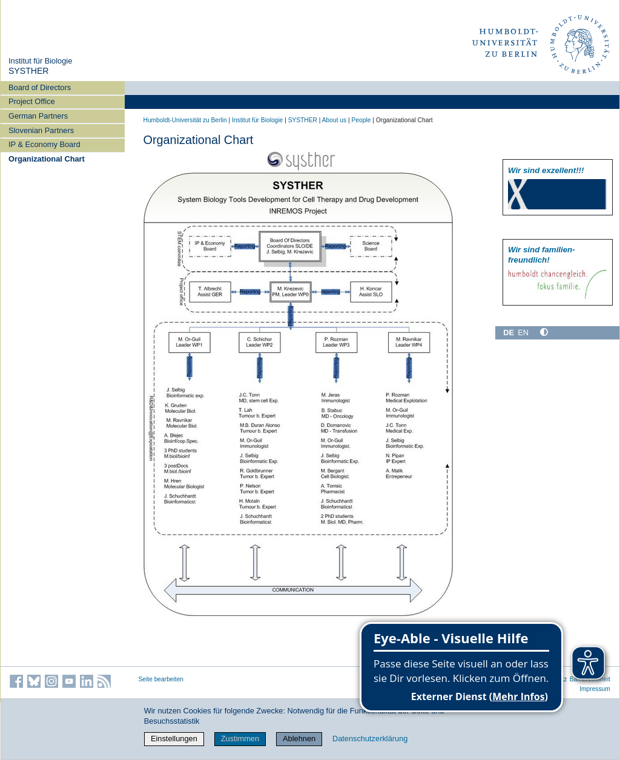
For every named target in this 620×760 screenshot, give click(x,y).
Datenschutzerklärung (369, 738)
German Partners (38, 115)
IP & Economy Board (44, 144)
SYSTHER (28, 71)
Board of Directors (39, 87)
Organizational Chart (46, 158)
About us (334, 120)
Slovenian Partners (41, 130)
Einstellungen (174, 738)
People (361, 120)
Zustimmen (240, 738)
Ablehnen (299, 738)
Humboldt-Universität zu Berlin (185, 120)
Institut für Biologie (40, 60)
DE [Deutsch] (508, 332)
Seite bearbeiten (161, 679)
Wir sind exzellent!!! (546, 170)
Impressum (594, 689)
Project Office (31, 101)
